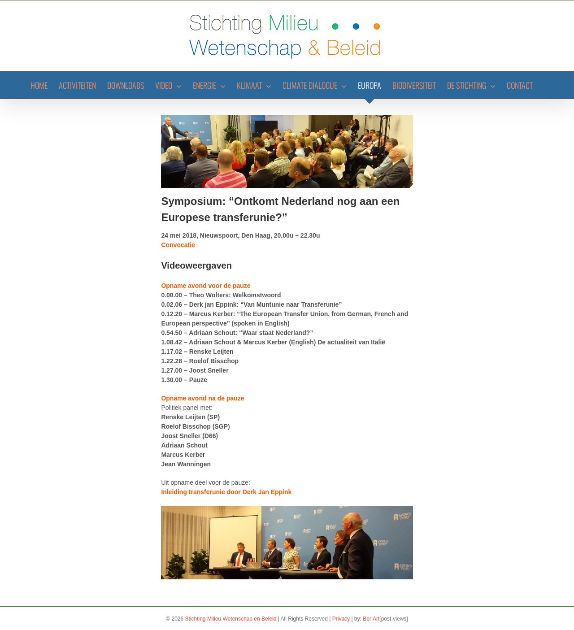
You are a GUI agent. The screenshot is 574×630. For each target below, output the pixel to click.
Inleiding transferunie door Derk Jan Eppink (226, 491)
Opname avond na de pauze (202, 398)
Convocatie (178, 244)
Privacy (341, 619)
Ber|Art (371, 619)
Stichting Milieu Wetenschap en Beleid (231, 619)
